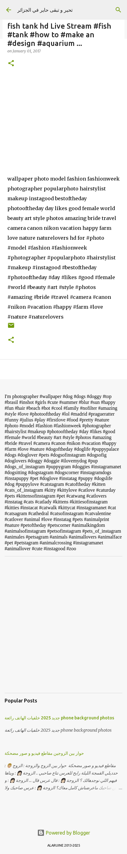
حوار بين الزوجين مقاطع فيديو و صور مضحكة (44, 753)
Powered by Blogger (63, 833)
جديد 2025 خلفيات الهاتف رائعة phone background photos (59, 717)
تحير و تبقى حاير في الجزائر (45, 10)
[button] (11, 63)
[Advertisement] (63, 624)
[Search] (118, 9)
